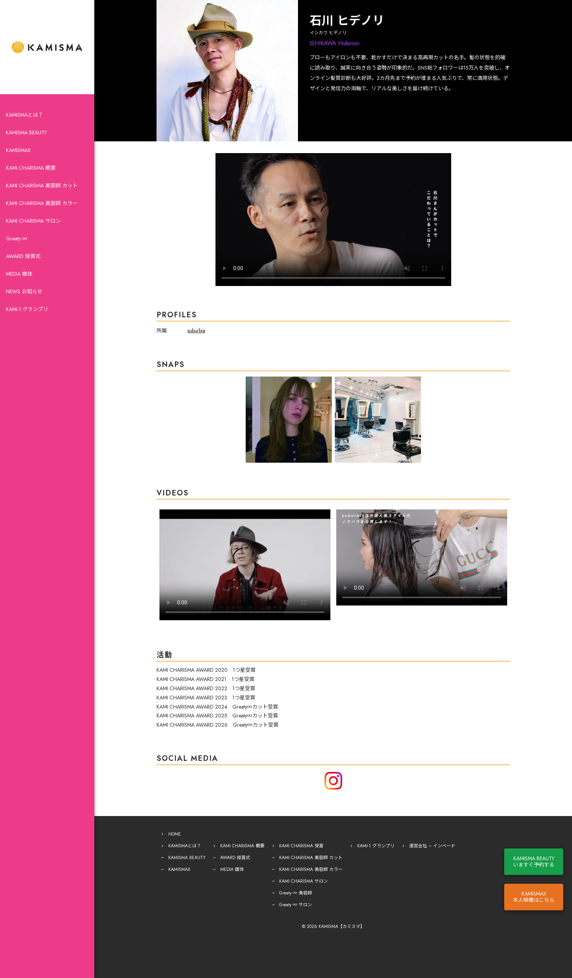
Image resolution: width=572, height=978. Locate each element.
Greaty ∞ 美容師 (295, 893)
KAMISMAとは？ (24, 115)
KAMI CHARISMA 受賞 (301, 846)
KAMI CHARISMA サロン (33, 221)
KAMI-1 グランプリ (27, 309)
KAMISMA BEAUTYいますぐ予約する (533, 861)
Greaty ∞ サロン (295, 904)
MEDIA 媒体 (19, 274)
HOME (174, 834)
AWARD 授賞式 (23, 256)
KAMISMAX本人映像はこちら (533, 897)
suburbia (196, 330)
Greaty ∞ (16, 238)
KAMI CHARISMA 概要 (31, 168)
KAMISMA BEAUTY (26, 132)
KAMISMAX (18, 150)
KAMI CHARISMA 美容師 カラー (42, 203)
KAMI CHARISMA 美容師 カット (42, 185)
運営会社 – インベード (432, 846)
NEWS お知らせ (24, 291)
